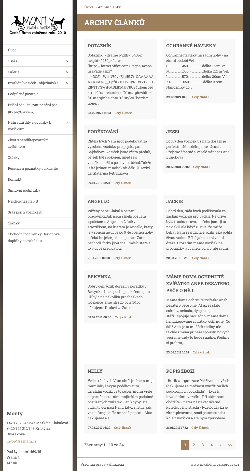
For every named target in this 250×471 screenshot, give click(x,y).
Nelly (95, 371)
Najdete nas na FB (23, 201)
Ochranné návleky (191, 45)
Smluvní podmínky (24, 190)
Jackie (174, 201)
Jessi (172, 132)
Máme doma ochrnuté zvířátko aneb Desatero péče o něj (197, 283)
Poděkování (103, 132)
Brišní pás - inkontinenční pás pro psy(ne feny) (33, 108)
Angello (98, 201)
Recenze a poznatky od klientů (33, 168)
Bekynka (99, 277)
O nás (12, 61)
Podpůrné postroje (23, 93)
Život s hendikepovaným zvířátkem (28, 143)
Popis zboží (180, 371)
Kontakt (14, 179)
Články (14, 223)
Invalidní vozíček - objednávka (33, 82)
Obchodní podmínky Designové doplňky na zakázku (34, 237)
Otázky (14, 157)
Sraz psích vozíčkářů (25, 212)
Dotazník (100, 45)
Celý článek (123, 113)
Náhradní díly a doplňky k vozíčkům (29, 125)
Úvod (12, 50)
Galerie (13, 71)
